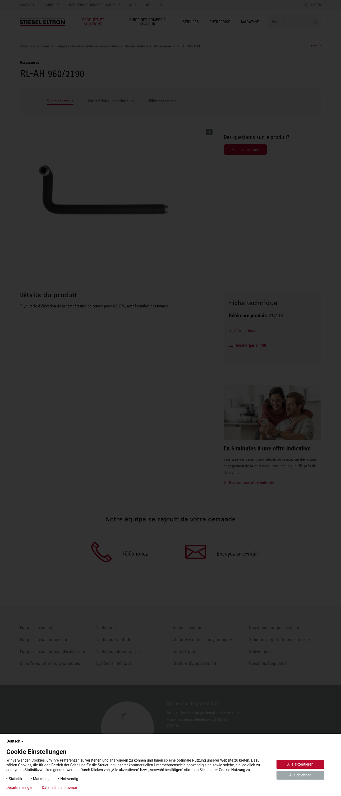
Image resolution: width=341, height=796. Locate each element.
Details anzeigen (19, 787)
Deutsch (15, 741)
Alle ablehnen (300, 775)
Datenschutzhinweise (59, 787)
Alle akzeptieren (300, 764)
